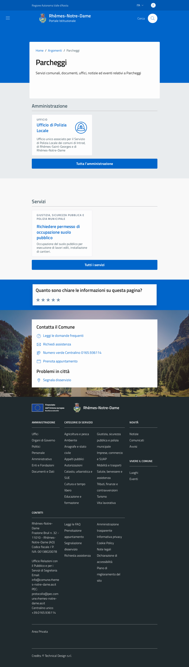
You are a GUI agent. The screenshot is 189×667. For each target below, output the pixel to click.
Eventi (134, 479)
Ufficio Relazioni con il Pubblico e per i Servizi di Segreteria (45, 566)
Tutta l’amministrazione (94, 163)
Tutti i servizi (95, 264)
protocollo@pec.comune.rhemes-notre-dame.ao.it (45, 598)
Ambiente (70, 440)
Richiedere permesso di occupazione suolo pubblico (58, 232)
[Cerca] (152, 18)
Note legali (104, 549)
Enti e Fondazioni (43, 465)
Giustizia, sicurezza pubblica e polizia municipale (60, 217)
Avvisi (133, 446)
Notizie (134, 434)
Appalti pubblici (74, 459)
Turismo (102, 496)
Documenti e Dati (43, 471)
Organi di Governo (43, 440)
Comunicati (137, 440)
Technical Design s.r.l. (58, 655)
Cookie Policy (105, 543)
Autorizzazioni (73, 465)
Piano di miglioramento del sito (108, 574)
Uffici (35, 434)
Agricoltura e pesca (76, 434)
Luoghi (134, 472)
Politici (36, 446)
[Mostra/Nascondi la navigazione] (7, 18)
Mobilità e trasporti (109, 465)
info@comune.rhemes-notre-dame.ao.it (45, 582)
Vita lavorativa (106, 502)
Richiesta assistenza (77, 555)
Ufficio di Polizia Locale (52, 127)
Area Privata (40, 631)
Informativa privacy (109, 536)
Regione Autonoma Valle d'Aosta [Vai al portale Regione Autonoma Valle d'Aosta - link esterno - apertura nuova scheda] (50, 5)
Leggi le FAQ (72, 524)
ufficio (42, 119)
